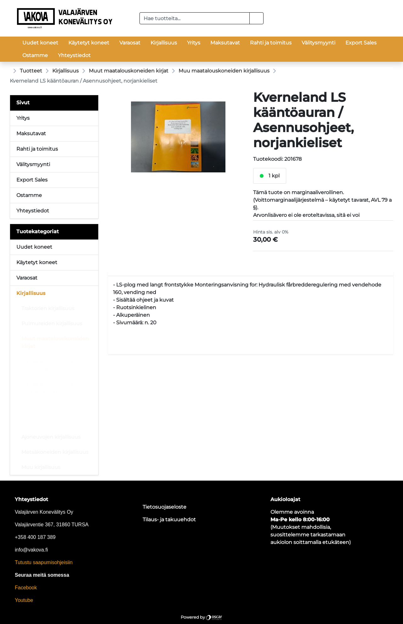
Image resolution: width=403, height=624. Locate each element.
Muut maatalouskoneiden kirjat (128, 71)
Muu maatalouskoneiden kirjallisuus (224, 71)
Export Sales (361, 43)
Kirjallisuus (163, 43)
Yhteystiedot (74, 55)
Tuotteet (31, 71)
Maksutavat (225, 43)
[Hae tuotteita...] (194, 18)
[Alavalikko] (91, 262)
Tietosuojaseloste (164, 507)
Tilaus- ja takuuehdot (169, 520)
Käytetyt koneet (88, 43)
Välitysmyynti (318, 43)
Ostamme (35, 55)
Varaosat (129, 43)
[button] (256, 18)
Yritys (193, 43)
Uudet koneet (40, 43)
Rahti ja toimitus (271, 43)
